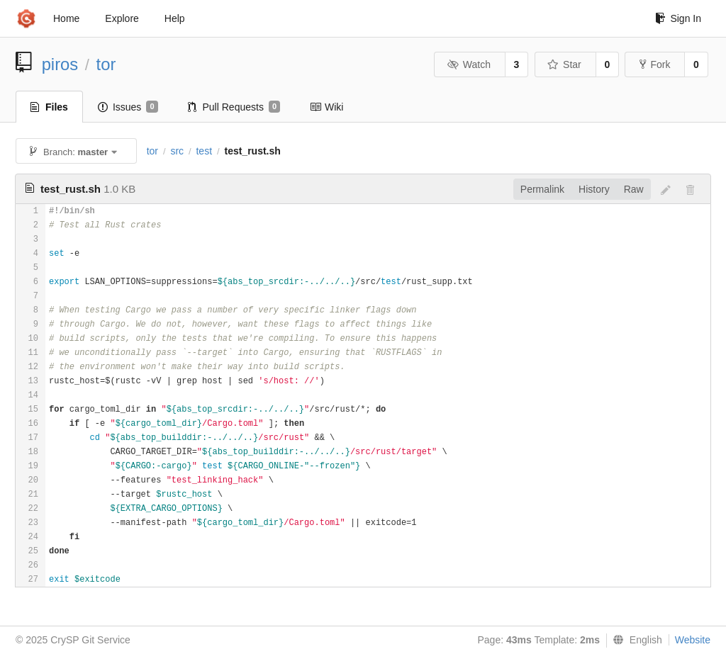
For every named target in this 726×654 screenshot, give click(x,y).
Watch (469, 64)
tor (106, 64)
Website (692, 639)
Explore (121, 18)
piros (60, 64)
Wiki (326, 107)
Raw (634, 189)
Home (66, 18)
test (204, 151)
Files (49, 107)
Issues (128, 107)
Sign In (678, 18)
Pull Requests (234, 107)
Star (564, 64)
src (177, 151)
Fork (655, 64)
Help (174, 18)
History (594, 189)
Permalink (542, 189)
